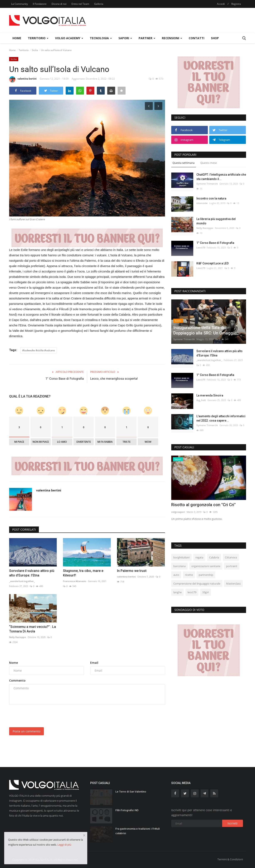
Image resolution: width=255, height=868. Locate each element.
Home (16, 38)
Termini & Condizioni (230, 859)
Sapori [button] (125, 38)
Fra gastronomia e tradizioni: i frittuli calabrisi (137, 831)
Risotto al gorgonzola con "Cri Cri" (203, 504)
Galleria (98, 4)
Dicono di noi (59, 4)
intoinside (202, 203)
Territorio (24, 50)
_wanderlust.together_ (22, 581)
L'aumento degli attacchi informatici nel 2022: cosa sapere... (220, 418)
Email (94, 663)
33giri (205, 592)
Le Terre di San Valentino (130, 791)
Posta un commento (26, 731)
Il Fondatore (40, 4)
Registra (236, 4)
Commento (17, 680)
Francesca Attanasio (74, 581)
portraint (231, 566)
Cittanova (231, 557)
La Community (19, 4)
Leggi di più (64, 844)
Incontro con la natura (211, 198)
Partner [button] (147, 38)
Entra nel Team (80, 4)
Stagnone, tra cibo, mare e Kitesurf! (83, 573)
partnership (206, 575)
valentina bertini (23, 79)
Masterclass (233, 583)
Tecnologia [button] (101, 38)
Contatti (196, 38)
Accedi (221, 4)
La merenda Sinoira (209, 395)
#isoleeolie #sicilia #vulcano (38, 350)
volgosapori (178, 511)
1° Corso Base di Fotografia (65, 379)
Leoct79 (200, 247)
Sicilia (35, 50)
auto (176, 575)
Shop (215, 38)
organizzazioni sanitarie (205, 566)
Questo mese (208, 163)
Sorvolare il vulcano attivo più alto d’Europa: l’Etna (31, 573)
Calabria (214, 557)
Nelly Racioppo (17, 637)
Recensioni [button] (172, 38)
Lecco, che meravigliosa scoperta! (114, 379)
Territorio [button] (38, 38)
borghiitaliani (181, 557)
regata (199, 557)
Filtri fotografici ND (127, 810)
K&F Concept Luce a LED (212, 263)
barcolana (179, 566)
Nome (13, 663)
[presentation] (40, 716)
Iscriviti (233, 823)
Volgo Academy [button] (69, 38)
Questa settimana (183, 163)
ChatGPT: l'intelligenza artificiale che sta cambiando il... (221, 177)
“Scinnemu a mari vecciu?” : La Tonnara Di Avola (32, 629)
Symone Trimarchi (207, 183)
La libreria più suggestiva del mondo (216, 221)
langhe (177, 592)
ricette (189, 575)
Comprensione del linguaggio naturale (196, 583)
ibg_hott (201, 400)
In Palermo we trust (132, 571)
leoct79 (191, 592)
